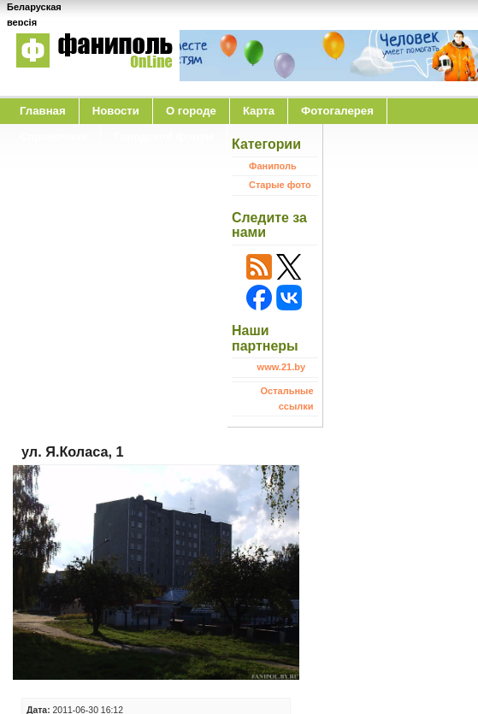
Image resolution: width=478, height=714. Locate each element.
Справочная (53, 136)
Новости (115, 110)
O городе (191, 110)
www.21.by (281, 367)
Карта (258, 110)
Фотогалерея (337, 110)
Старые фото (280, 185)
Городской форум (164, 136)
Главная (43, 110)
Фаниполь (273, 166)
